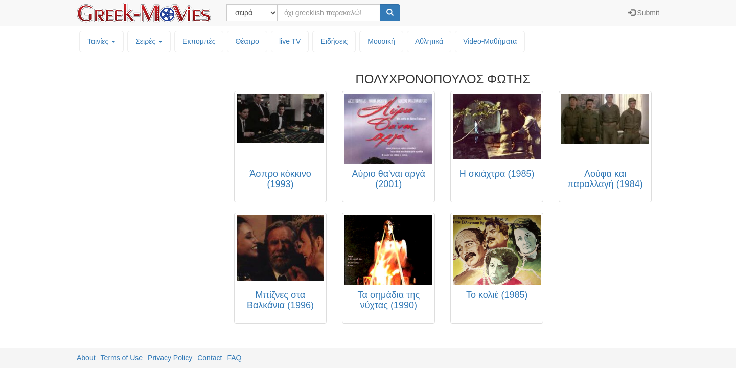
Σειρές (149, 41)
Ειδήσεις (334, 41)
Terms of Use (122, 358)
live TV (290, 41)
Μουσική (381, 41)
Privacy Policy (170, 358)
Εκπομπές (198, 41)
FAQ (234, 358)
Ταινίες (101, 41)
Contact (209, 358)
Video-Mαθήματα (490, 41)
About (86, 358)
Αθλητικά (429, 41)
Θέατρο (247, 41)
